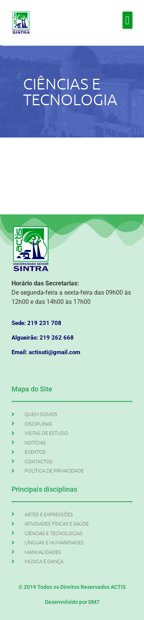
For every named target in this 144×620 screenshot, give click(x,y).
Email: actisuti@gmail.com (46, 352)
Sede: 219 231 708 (36, 323)
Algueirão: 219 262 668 (43, 337)
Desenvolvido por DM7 (72, 602)
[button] (127, 20)
